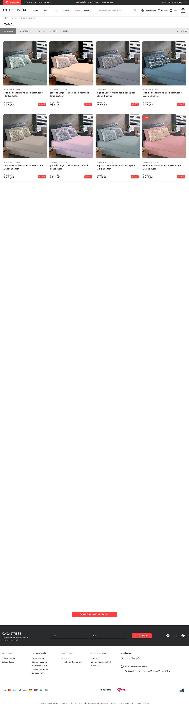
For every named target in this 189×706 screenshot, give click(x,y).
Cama (14, 18)
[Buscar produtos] (135, 10)
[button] (24, 31)
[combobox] (118, 10)
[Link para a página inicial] (6, 18)
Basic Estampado (28, 18)
